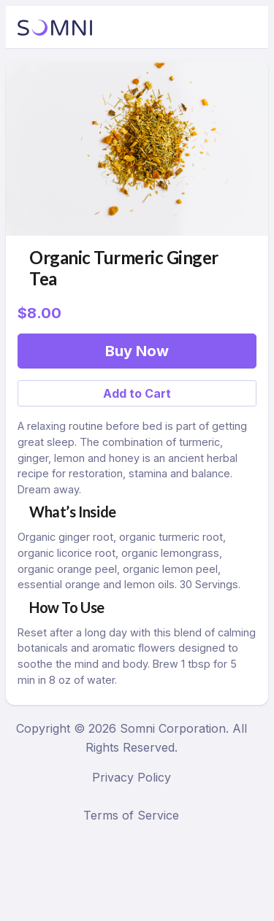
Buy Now (137, 351)
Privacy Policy (131, 777)
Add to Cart (137, 393)
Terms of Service (131, 815)
